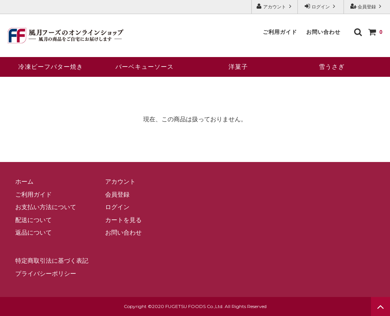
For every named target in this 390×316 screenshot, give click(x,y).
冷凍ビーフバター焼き (50, 67)
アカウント (275, 6)
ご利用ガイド (280, 32)
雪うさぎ (332, 67)
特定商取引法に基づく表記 (51, 260)
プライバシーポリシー (45, 273)
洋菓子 (238, 67)
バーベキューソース (144, 67)
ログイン (320, 6)
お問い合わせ (323, 32)
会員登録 (367, 6)
